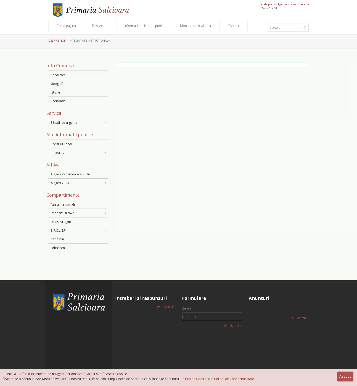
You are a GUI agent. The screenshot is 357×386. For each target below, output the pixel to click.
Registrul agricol (62, 222)
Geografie (58, 83)
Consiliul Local (61, 144)
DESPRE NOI (56, 40)
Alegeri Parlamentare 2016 (70, 174)
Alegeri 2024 (60, 183)
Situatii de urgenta (64, 122)
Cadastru (57, 239)
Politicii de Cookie (193, 379)
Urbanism (58, 248)
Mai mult (165, 307)
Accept (345, 376)
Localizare (58, 75)
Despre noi (100, 26)
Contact (233, 26)
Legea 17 (57, 152)
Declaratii (189, 316)
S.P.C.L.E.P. (58, 230)
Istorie (55, 92)
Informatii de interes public (144, 26)
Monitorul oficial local (196, 26)
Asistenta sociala (63, 204)
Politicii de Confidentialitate (234, 379)
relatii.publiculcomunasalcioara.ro (284, 4)
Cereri (186, 308)
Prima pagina (66, 26)
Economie (58, 101)
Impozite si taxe (62, 213)
